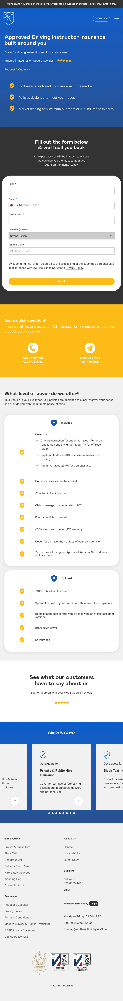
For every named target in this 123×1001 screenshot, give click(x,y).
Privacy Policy (74, 267)
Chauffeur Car (13, 859)
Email (67, 889)
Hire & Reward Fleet (17, 872)
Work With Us (72, 853)
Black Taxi (10, 853)
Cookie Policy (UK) (16, 936)
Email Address (16, 214)
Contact (69, 847)
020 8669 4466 (73, 883)
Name (12, 183)
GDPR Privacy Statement (20, 930)
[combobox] (15, 205)
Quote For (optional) (18, 229)
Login (94, 903)
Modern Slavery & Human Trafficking (27, 924)
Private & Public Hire (17, 847)
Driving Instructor (15, 885)
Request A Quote (17, 69)
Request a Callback (16, 904)
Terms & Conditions (16, 917)
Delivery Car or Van (16, 866)
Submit (61, 281)
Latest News (71, 859)
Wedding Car (12, 879)
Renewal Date (16, 244)
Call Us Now (101, 18)
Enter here (109, 3)
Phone (13, 199)
